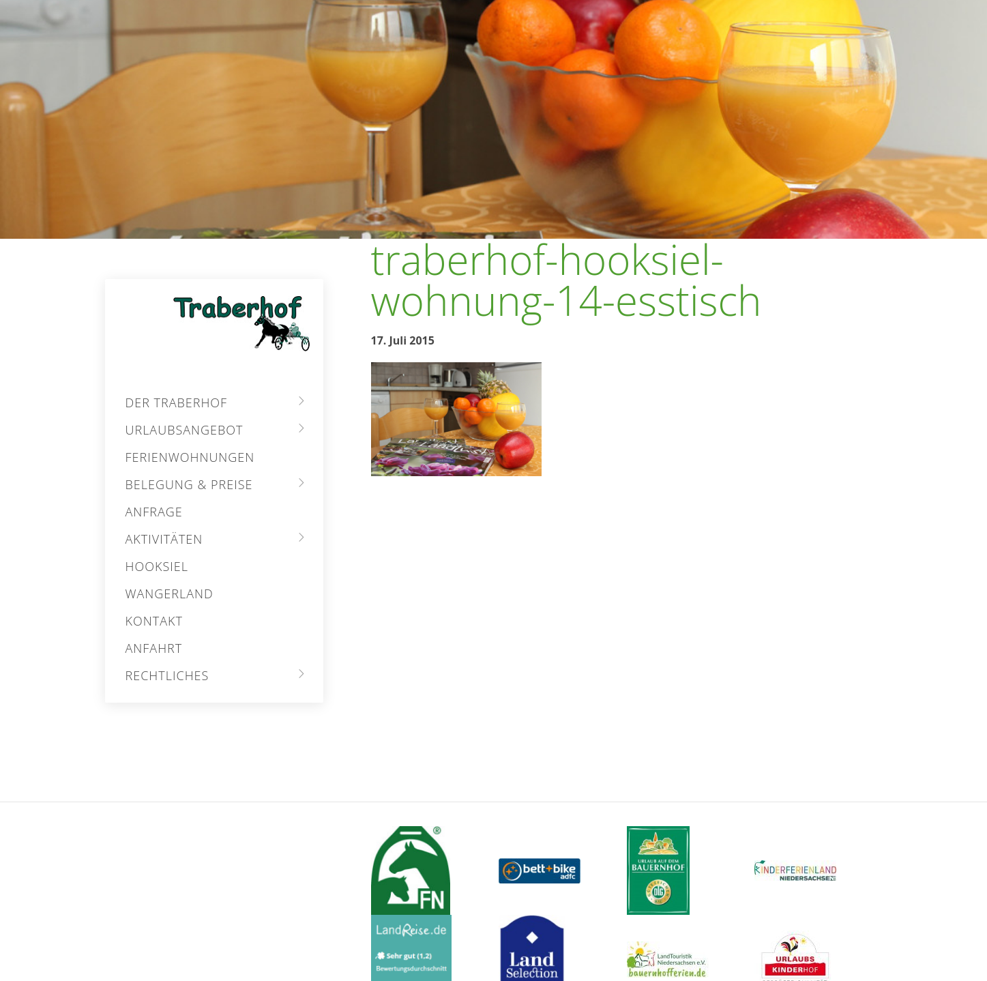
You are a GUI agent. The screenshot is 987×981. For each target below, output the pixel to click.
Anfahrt (154, 648)
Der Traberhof (177, 402)
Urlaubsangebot (185, 430)
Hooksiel (157, 566)
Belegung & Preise (189, 484)
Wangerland (169, 593)
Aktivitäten (164, 539)
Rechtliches (167, 675)
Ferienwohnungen (190, 457)
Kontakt (154, 621)
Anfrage (154, 511)
